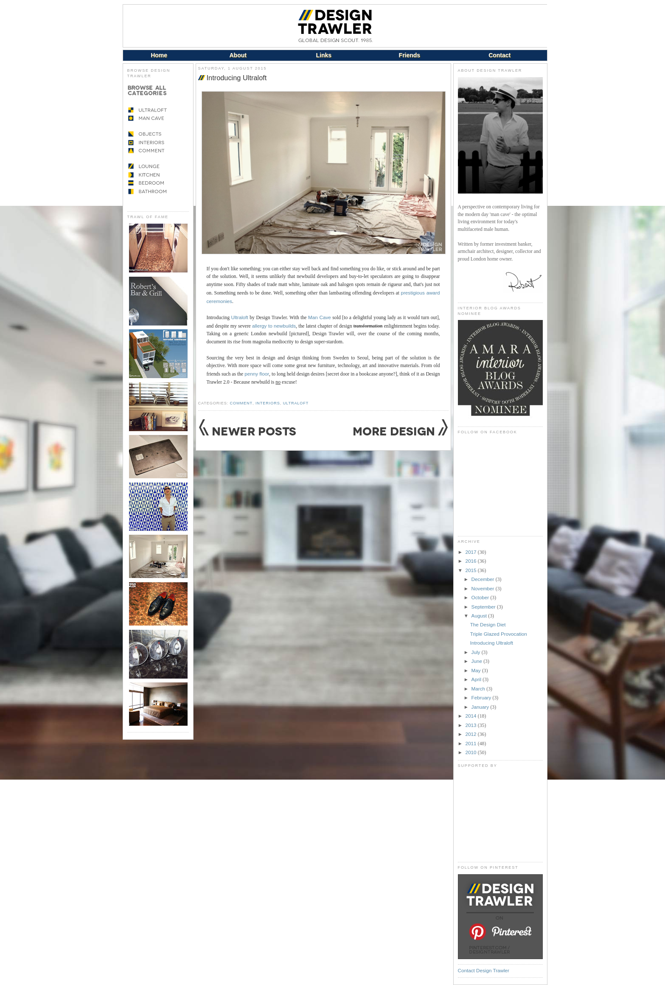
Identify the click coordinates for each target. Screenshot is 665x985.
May (476, 670)
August (479, 615)
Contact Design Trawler (483, 970)
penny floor (256, 373)
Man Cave (319, 317)
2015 (472, 570)
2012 (472, 734)
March (479, 688)
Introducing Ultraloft (237, 77)
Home (159, 55)
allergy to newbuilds (274, 325)
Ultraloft (239, 317)
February (482, 697)
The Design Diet (488, 624)
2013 (472, 725)
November (483, 588)
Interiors (267, 403)
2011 (472, 743)
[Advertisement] (500, 814)
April (477, 679)
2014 (472, 715)
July (476, 652)
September (484, 606)
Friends (410, 55)
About (237, 55)
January (481, 707)
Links (324, 55)
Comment (241, 403)
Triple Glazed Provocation (498, 634)
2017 (472, 552)
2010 (472, 752)
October (481, 597)
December (483, 579)
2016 (472, 561)
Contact (499, 55)
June (477, 661)
